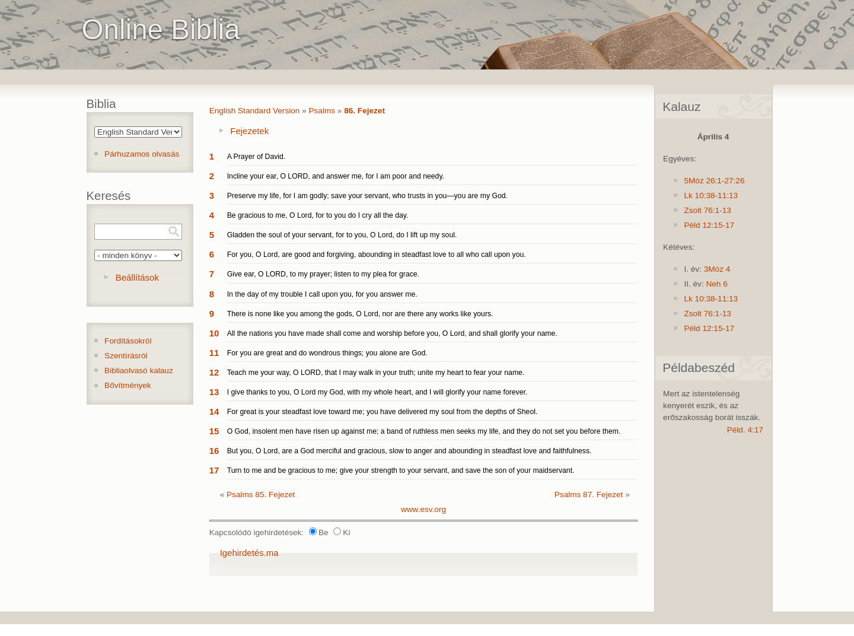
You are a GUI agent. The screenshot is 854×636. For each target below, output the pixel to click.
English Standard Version (254, 110)
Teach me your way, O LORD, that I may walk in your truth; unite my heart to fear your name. (376, 372)
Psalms (321, 110)
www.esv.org (423, 509)
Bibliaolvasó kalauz (138, 370)
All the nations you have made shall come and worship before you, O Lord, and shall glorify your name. (392, 333)
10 (214, 333)
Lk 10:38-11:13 (711, 195)
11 (214, 353)
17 (214, 470)
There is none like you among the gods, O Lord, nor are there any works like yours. (360, 314)
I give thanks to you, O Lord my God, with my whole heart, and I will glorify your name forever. (377, 392)
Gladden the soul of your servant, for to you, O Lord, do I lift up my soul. (342, 235)
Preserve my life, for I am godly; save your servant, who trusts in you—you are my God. (367, 196)
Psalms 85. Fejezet (261, 494)
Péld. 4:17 (745, 429)
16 (214, 451)
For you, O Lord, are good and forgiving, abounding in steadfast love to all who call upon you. (376, 254)
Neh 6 (716, 283)
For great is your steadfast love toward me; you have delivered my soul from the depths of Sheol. (382, 412)
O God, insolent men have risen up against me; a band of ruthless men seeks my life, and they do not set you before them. (424, 431)
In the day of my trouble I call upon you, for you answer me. (322, 294)
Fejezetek (249, 131)
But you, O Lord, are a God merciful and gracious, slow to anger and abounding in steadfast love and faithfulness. (409, 451)
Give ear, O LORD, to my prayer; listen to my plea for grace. (323, 274)
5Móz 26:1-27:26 (714, 180)
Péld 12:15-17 (709, 225)
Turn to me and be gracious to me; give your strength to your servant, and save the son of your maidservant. (401, 470)
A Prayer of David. (256, 156)
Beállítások (137, 277)
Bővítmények (127, 385)
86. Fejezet (364, 110)
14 (214, 411)
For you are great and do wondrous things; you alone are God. (327, 353)
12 (214, 372)
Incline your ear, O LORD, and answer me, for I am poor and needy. (335, 176)
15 (214, 431)
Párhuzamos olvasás (141, 154)
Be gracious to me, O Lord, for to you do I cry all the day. (318, 215)
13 (214, 392)
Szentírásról (126, 355)
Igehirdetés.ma (249, 553)
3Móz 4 (717, 269)
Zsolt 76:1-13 (707, 210)
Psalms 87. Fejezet (589, 494)
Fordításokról (127, 340)
